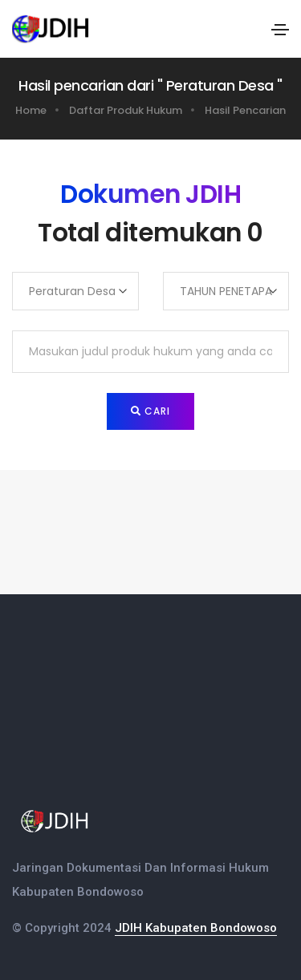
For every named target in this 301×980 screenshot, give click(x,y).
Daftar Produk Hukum (125, 110)
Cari (150, 411)
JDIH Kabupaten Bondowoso (196, 928)
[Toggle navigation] (280, 29)
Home (31, 110)
